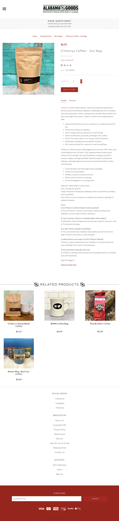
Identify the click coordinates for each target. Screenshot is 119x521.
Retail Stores (59, 434)
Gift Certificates (59, 465)
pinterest (59, 408)
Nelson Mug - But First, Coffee (19, 372)
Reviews (72, 100)
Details (64, 100)
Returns (59, 439)
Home (35, 36)
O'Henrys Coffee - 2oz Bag (76, 36)
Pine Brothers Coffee (100, 324)
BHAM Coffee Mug (59, 324)
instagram (59, 403)
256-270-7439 (65, 26)
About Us (59, 420)
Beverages (58, 36)
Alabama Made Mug (68, 265)
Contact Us (59, 452)
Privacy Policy (60, 429)
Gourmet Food (45, 36)
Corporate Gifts (59, 425)
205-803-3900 (66, 24)
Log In (59, 469)
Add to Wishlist (67, 60)
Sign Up (59, 474)
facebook (59, 399)
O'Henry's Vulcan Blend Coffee (19, 325)
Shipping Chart (59, 448)
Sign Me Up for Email (59, 443)
